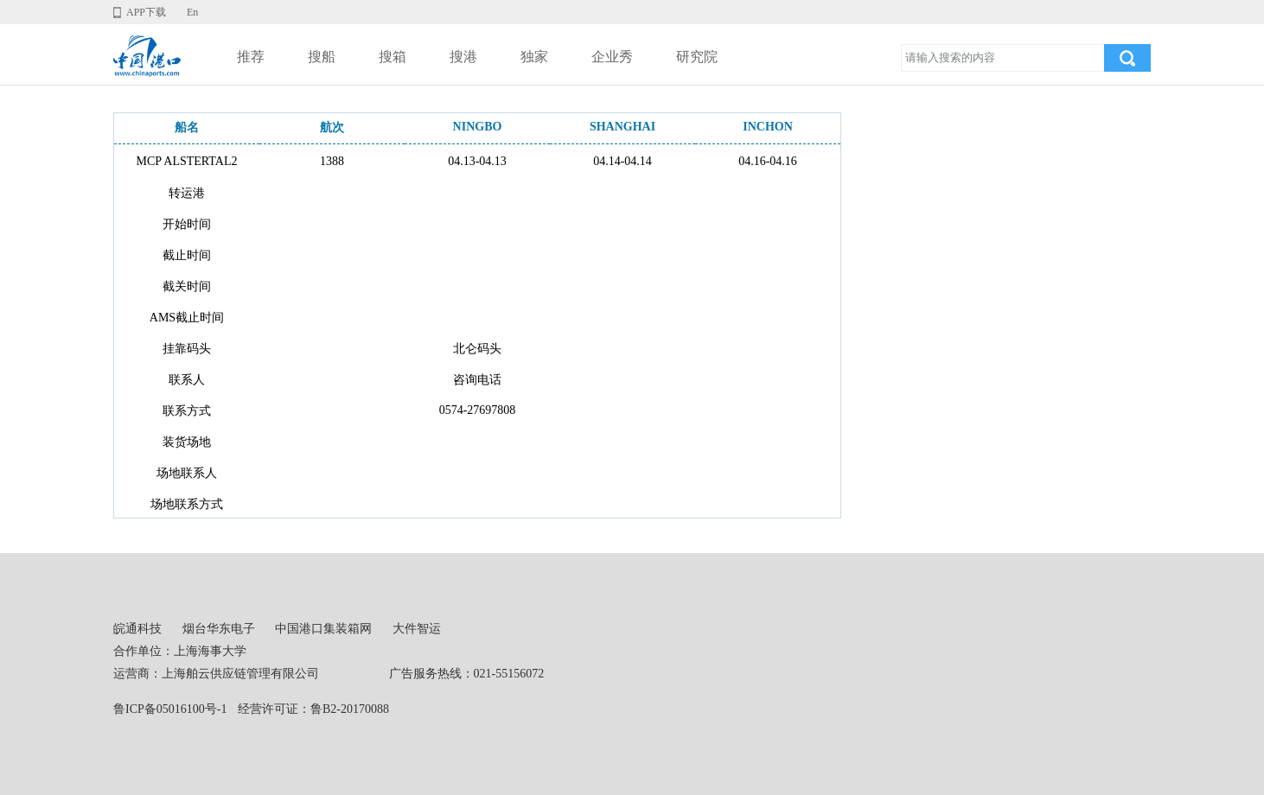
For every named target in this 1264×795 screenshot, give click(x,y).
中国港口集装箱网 (323, 628)
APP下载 (146, 12)
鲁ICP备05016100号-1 (170, 709)
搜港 (463, 56)
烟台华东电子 (218, 628)
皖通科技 (137, 628)
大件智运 (417, 628)
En (192, 12)
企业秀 (612, 56)
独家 (534, 56)
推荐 (251, 56)
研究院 (697, 56)
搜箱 (392, 56)
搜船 (321, 56)
